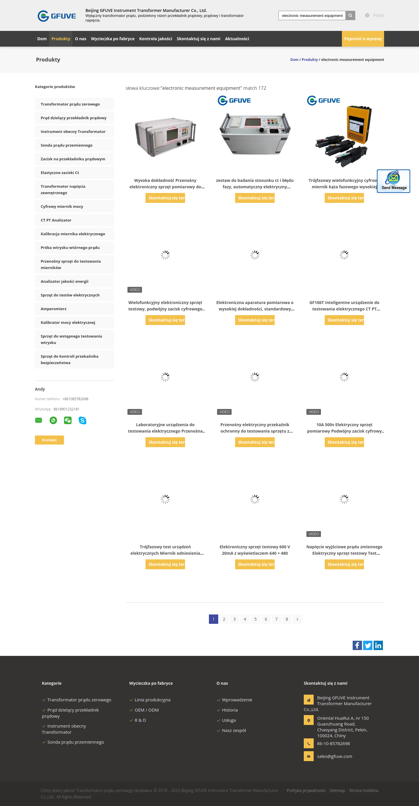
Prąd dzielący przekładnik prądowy (73, 117)
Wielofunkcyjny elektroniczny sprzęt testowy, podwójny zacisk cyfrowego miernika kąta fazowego (165, 309)
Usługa (226, 720)
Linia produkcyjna (150, 700)
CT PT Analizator (56, 220)
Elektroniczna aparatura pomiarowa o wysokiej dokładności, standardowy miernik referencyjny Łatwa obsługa (254, 309)
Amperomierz (53, 308)
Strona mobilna (363, 790)
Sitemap (337, 790)
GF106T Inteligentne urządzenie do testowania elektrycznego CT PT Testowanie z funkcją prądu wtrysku (344, 309)
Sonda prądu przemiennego (67, 145)
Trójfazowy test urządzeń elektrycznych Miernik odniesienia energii (165, 553)
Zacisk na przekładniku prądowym (73, 158)
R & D (137, 720)
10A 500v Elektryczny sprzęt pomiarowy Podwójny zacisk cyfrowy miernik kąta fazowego (344, 431)
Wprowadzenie (234, 700)
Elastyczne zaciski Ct (60, 172)
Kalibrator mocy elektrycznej (68, 322)
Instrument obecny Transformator (73, 131)
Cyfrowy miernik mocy (62, 206)
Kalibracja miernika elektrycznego (73, 233)
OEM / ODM (144, 710)
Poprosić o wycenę (363, 38)
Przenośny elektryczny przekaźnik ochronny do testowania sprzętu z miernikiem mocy (254, 431)
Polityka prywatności (306, 790)
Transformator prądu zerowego (70, 104)
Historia (227, 710)
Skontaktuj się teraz (166, 198)
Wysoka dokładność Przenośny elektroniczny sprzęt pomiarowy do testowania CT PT (165, 187)
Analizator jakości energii (64, 281)
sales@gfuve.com (334, 756)
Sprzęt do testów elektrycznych (70, 295)
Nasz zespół (231, 730)
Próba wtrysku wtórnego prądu (70, 247)
